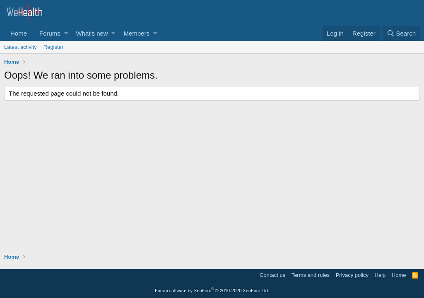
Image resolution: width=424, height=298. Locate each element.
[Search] (401, 33)
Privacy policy (352, 275)
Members (136, 33)
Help (380, 275)
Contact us (272, 275)
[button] (66, 33)
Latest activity (20, 47)
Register (53, 47)
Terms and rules (311, 275)
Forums (49, 33)
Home (18, 33)
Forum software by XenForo (212, 290)
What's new (92, 33)
